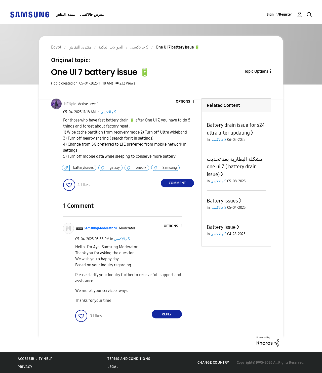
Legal (112, 367)
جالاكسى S (108, 112)
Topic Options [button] (256, 71)
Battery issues (222, 201)
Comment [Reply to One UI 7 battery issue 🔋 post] (177, 183)
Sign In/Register (279, 14)
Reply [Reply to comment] (167, 314)
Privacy (25, 367)
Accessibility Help (35, 359)
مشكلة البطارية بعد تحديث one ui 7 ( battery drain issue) (235, 166)
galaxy (115, 167)
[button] (185, 101)
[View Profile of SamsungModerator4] (100, 228)
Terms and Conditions (128, 359)
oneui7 (141, 167)
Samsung (170, 167)
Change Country (213, 362)
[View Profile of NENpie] (70, 104)
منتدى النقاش (65, 15)
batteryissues (83, 167)
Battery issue (221, 227)
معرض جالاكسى (92, 15)
